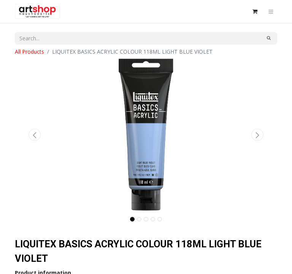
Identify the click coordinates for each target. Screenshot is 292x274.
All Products (29, 51)
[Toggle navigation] (271, 11)
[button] (34, 134)
